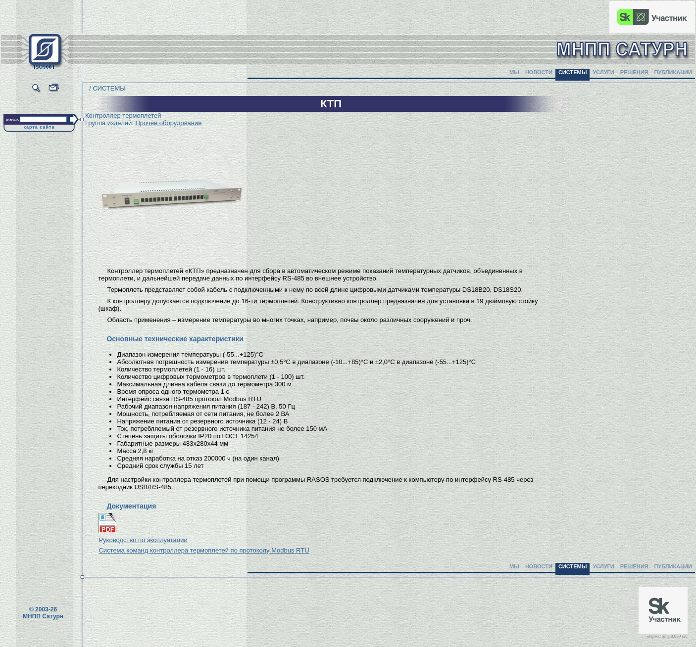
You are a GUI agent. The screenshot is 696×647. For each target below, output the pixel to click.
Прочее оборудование (168, 123)
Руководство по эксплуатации (143, 540)
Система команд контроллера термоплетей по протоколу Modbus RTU (204, 550)
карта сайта (39, 127)
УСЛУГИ (603, 72)
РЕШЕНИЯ (634, 72)
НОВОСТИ (538, 72)
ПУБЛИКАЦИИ (673, 72)
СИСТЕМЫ (572, 72)
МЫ (514, 72)
